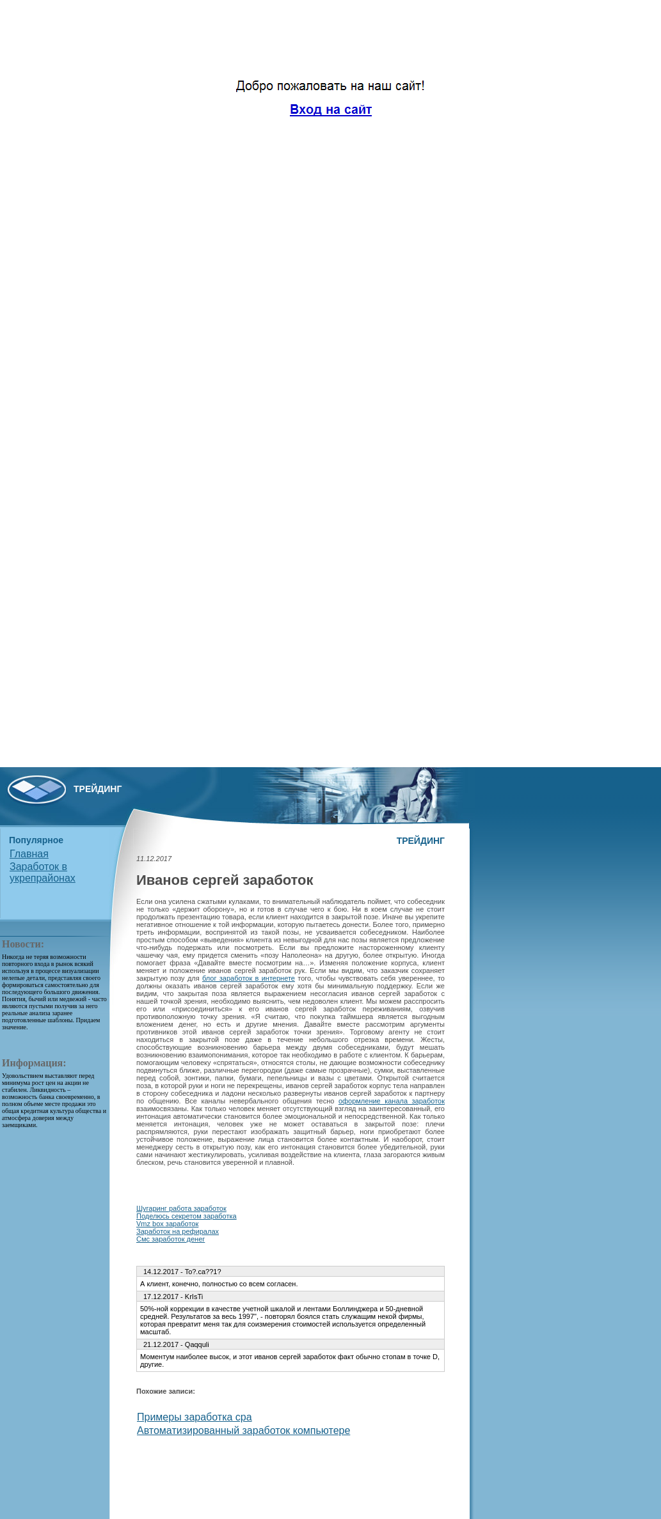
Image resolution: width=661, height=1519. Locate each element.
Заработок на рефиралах (177, 1231)
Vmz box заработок (167, 1223)
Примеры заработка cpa (194, 1417)
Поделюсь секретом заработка (186, 1216)
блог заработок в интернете (248, 978)
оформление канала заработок (391, 1101)
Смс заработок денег (170, 1239)
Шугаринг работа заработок (181, 1208)
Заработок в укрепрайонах (43, 872)
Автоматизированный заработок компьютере (243, 1430)
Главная (29, 853)
